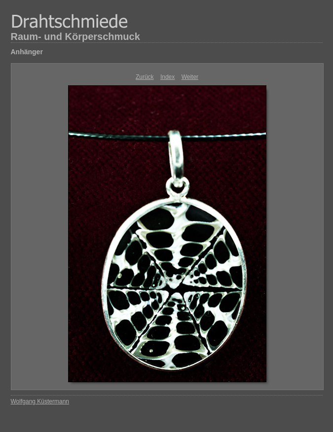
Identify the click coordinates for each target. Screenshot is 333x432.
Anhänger (27, 52)
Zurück (145, 76)
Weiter (190, 76)
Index (167, 76)
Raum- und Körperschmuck (75, 36)
